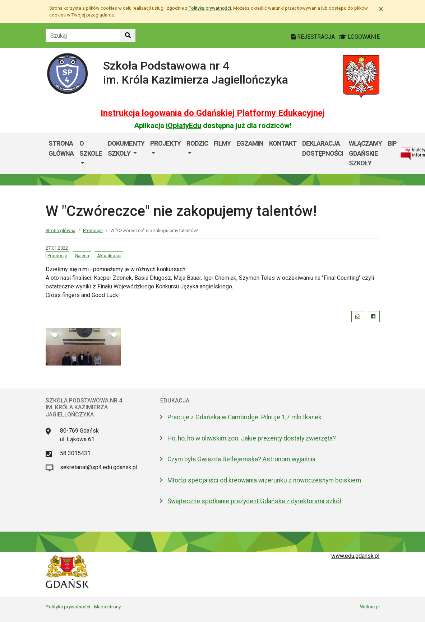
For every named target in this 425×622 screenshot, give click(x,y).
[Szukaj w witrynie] (127, 35)
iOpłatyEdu (183, 125)
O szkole (90, 148)
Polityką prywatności (210, 8)
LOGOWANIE (359, 36)
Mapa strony (107, 606)
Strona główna (61, 148)
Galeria (82, 255)
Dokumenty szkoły (126, 148)
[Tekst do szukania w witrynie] (83, 35)
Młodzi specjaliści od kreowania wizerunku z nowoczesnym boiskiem (264, 480)
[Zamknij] (381, 9)
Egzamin (249, 143)
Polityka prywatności (68, 606)
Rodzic (197, 143)
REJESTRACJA (313, 36)
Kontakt (282, 143)
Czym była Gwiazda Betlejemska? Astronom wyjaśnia (241, 459)
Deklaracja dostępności (322, 148)
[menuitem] (91, 153)
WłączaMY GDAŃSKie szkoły (365, 153)
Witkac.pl (370, 606)
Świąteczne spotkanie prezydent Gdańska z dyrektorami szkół (254, 501)
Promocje (93, 230)
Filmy (222, 143)
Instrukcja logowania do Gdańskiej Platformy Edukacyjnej (213, 113)
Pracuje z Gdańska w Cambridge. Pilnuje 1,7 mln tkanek (244, 417)
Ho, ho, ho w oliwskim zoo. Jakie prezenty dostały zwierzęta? (251, 438)
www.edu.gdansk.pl (355, 555)
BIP (392, 143)
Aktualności (109, 255)
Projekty (165, 143)
